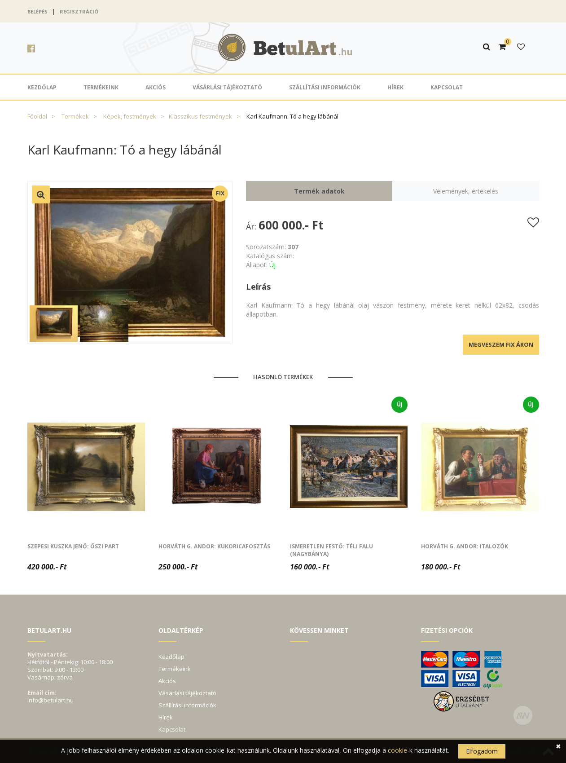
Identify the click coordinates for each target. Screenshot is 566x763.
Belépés (37, 11)
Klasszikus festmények (200, 116)
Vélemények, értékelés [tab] (465, 191)
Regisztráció (79, 11)
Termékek (75, 116)
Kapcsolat (446, 87)
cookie (397, 750)
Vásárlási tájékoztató (227, 87)
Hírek (395, 87)
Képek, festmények (129, 116)
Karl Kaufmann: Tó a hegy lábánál (292, 116)
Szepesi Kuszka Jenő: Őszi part (73, 546)
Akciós (155, 87)
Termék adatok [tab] (319, 191)
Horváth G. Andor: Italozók (464, 546)
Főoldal (37, 116)
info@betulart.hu (50, 700)
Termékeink (100, 87)
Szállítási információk (324, 87)
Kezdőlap (42, 87)
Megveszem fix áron (501, 344)
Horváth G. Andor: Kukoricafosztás (214, 546)
